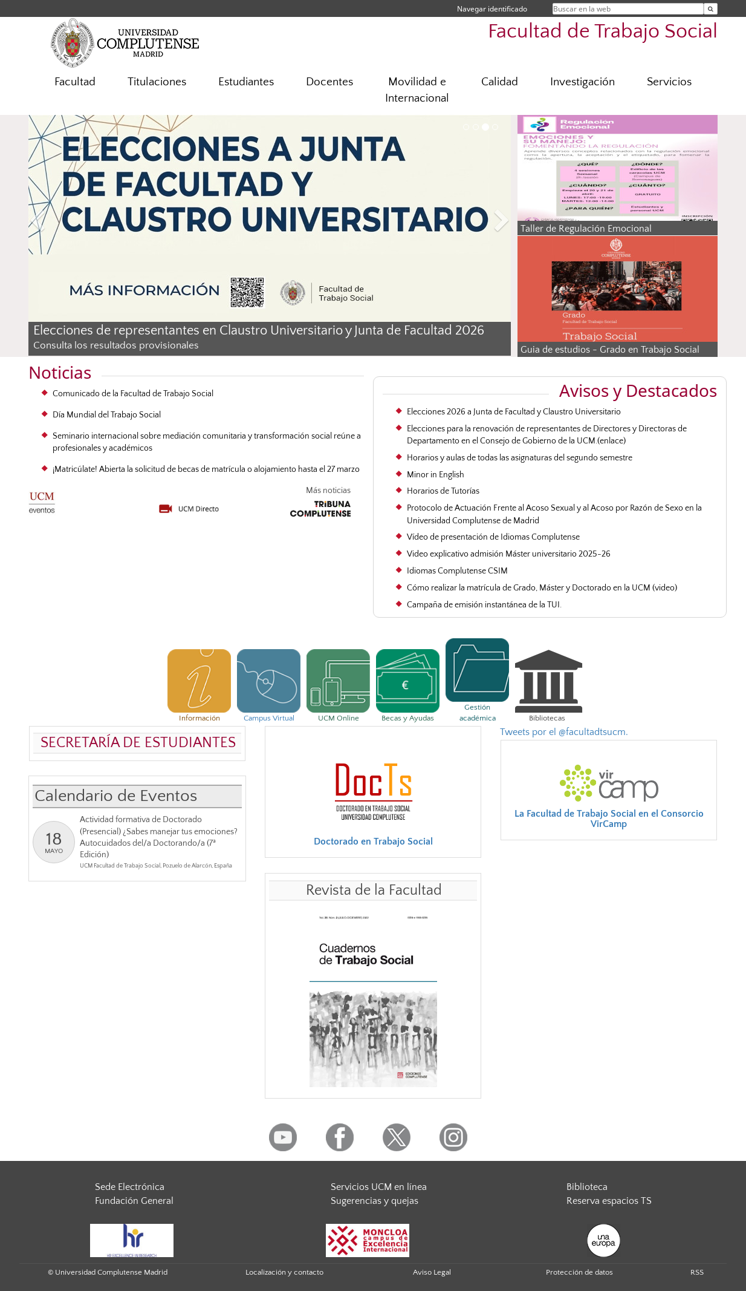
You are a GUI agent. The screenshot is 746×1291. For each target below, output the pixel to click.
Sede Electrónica (129, 1187)
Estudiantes (246, 82)
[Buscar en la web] (711, 9)
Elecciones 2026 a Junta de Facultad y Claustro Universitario (514, 412)
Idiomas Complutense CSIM (457, 571)
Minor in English (435, 475)
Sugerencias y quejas (374, 1200)
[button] (64, 222)
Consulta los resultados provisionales (116, 345)
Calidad (499, 82)
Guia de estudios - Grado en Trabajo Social (610, 349)
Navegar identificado (492, 9)
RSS (697, 1272)
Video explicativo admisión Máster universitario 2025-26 (509, 554)
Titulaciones (157, 82)
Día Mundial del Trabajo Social (107, 415)
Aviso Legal (432, 1272)
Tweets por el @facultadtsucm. (564, 732)
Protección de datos (579, 1272)
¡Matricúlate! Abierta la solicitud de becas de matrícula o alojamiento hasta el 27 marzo (206, 469)
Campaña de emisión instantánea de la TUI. (484, 605)
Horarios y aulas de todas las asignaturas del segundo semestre (519, 458)
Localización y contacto (284, 1272)
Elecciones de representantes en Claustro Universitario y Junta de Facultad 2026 (258, 331)
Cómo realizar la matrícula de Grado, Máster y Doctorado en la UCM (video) (542, 588)
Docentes (329, 82)
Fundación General (134, 1200)
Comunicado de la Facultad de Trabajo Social (133, 394)
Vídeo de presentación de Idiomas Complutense (493, 537)
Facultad (75, 82)
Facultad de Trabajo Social (603, 32)
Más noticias (328, 490)
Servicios (669, 82)
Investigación (582, 82)
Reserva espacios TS (609, 1200)
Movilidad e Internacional (417, 90)
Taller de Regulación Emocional (586, 228)
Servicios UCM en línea (379, 1187)
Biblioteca (587, 1187)
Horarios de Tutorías (443, 491)
